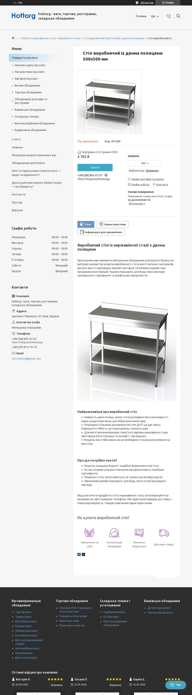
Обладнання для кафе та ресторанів (31, 101)
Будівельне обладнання (30, 130)
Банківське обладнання (30, 109)
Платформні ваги (26, 635)
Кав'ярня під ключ (26, 78)
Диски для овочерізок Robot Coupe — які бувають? (37, 184)
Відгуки (17, 210)
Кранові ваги (23, 626)
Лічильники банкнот (160, 612)
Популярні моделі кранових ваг (34, 155)
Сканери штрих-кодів (73, 616)
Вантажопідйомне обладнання (35, 123)
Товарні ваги (23, 616)
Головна (141, 16)
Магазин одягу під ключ (30, 65)
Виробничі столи (69, 38)
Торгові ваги (23, 612)
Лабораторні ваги (26, 630)
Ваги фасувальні (25, 621)
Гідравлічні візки (114, 612)
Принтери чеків (69, 620)
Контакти (18, 194)
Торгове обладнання (28, 92)
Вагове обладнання (27, 85)
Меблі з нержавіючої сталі (39, 38)
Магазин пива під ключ (29, 71)
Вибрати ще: (143, 170)
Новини (17, 147)
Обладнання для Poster (28, 163)
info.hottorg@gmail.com (26, 358)
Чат (175, 685)
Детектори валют (159, 607)
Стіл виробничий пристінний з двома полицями (113, 38)
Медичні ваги (24, 653)
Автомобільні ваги (27, 648)
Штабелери (111, 616)
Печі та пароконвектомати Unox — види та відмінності (36, 172)
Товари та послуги (25, 57)
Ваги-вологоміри (26, 657)
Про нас (17, 202)
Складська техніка (27, 116)
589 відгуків (146, 2)
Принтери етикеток (72, 625)
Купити (95, 167)
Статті (16, 139)
